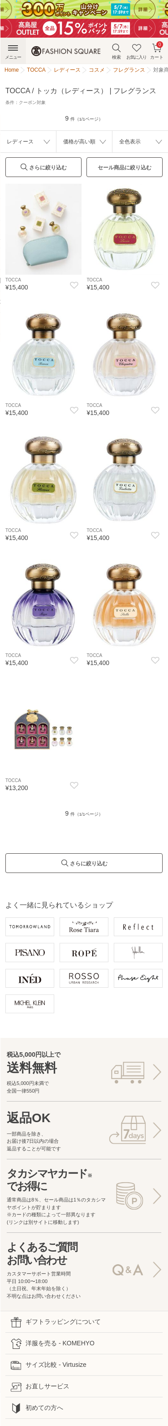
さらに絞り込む (43, 169)
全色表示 (130, 141)
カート (157, 50)
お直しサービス (40, 1386)
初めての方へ (37, 1408)
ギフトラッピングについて (56, 1322)
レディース (20, 141)
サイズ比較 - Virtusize (48, 1365)
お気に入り (136, 51)
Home (11, 70)
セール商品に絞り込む (124, 167)
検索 (116, 51)
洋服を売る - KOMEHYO (53, 1343)
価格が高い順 (79, 141)
